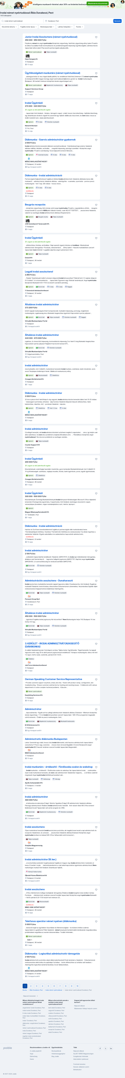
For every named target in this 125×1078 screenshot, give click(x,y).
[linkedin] (111, 1048)
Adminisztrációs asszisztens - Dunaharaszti (49, 580)
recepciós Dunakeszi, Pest (56, 1029)
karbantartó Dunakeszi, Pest (57, 1027)
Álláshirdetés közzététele (97, 3)
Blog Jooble (55, 1056)
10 (77, 986)
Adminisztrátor (33, 709)
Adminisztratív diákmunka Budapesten (46, 739)
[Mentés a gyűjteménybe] (96, 37)
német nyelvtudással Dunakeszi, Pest (34, 1028)
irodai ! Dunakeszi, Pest (30, 1020)
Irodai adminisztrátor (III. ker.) (40, 859)
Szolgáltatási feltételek (80, 1056)
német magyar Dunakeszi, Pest (32, 1033)
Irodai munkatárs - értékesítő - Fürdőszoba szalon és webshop (59, 766)
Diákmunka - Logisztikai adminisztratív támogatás (52, 953)
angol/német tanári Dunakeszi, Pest (34, 1008)
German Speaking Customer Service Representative (53, 679)
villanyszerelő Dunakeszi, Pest (57, 1016)
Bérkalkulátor (77, 1069)
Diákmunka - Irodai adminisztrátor (43, 393)
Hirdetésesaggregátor (58, 1053)
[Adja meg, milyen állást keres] (21, 21)
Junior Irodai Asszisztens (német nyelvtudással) (51, 36)
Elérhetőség (33, 1056)
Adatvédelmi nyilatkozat (80, 1059)
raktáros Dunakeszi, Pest (56, 1024)
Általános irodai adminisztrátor (42, 304)
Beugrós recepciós (35, 204)
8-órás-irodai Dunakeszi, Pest (32, 1013)
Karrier (32, 1059)
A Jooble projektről (35, 1051)
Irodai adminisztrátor (36, 428)
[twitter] (106, 1048)
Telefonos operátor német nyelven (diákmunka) (50, 921)
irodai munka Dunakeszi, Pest (32, 1010)
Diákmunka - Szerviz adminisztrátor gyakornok (50, 139)
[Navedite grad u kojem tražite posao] (65, 21)
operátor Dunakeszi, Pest (56, 1021)
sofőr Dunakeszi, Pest (55, 1018)
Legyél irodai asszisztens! (39, 271)
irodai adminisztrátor (36, 365)
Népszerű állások (79, 1006)
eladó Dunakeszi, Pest (55, 1032)
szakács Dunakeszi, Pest (56, 1013)
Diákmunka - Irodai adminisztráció (43, 175)
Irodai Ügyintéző (34, 102)
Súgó (31, 1053)
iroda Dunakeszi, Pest (29, 1030)
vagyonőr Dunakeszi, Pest (56, 1010)
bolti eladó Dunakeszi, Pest (56, 1008)
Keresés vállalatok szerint (81, 1067)
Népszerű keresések (30, 996)
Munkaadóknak (56, 1051)
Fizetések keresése (79, 1064)
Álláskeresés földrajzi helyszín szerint (85, 1008)
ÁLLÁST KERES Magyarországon (83, 1053)
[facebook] (100, 1048)
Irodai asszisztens (35, 826)
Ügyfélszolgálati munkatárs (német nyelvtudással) (52, 73)
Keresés (117, 21)
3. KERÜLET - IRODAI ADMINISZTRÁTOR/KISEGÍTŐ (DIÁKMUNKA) (52, 645)
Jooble (14, 1074)
